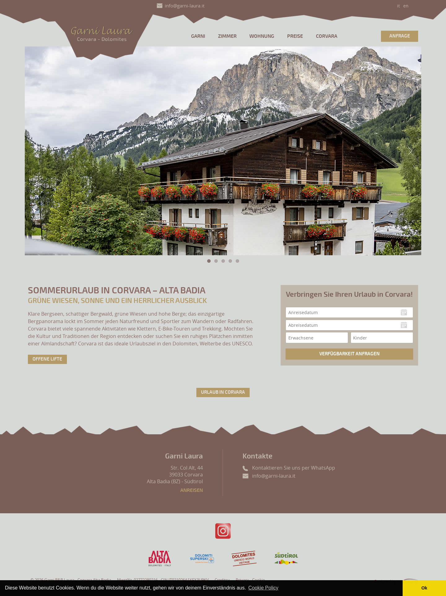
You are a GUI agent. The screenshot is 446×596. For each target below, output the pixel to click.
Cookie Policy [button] (263, 587)
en (406, 6)
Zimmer (227, 36)
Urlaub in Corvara (223, 392)
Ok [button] (424, 587)
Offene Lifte (47, 359)
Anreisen (191, 490)
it (398, 6)
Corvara (326, 36)
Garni (198, 36)
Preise (295, 36)
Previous (36, 151)
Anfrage (399, 36)
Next (410, 151)
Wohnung (261, 36)
